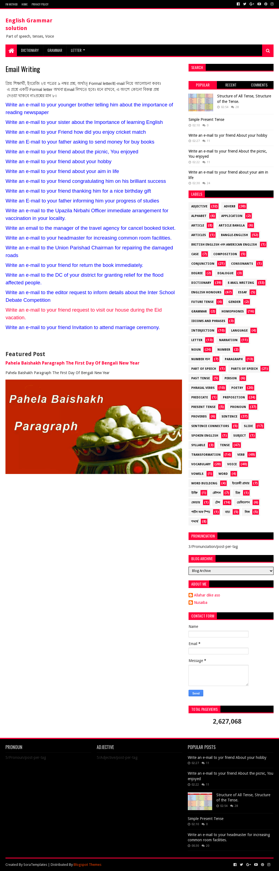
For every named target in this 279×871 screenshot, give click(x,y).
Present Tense (203, 407)
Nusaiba (200, 602)
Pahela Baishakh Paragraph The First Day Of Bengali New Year (72, 363)
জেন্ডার (195, 502)
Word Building (204, 483)
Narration (228, 340)
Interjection (202, 330)
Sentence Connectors (210, 426)
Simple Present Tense (206, 119)
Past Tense (200, 378)
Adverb (229, 206)
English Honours (206, 292)
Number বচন (200, 359)
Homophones (233, 311)
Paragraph (234, 359)
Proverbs (199, 416)
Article (197, 225)
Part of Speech (203, 369)
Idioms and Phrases (208, 321)
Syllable (198, 445)
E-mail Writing (241, 283)
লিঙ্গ (247, 512)
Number (223, 349)
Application (231, 216)
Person (231, 378)
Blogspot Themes (87, 865)
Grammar (54, 50)
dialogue (225, 273)
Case (195, 254)
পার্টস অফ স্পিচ (200, 512)
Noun (196, 349)
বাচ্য (227, 512)
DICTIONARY (30, 50)
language (239, 330)
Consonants (242, 264)
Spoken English (204, 435)
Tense (225, 445)
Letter (76, 50)
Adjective (199, 206)
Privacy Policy (40, 4)
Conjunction (202, 264)
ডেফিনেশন (243, 502)
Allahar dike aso (207, 595)
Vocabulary (201, 464)
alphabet (199, 216)
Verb (241, 455)
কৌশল (217, 493)
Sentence (229, 416)
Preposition (234, 397)
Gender (234, 302)
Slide (248, 426)
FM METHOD (11, 4)
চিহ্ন (237, 493)
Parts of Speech (244, 369)
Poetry (237, 388)
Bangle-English (234, 235)
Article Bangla (232, 225)
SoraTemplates (35, 865)
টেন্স (217, 502)
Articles (198, 235)
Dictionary (201, 283)
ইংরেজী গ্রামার (240, 483)
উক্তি (194, 493)
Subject (239, 435)
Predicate (199, 397)
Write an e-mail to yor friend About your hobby (228, 135)
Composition (225, 254)
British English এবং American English (224, 244)
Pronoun (238, 407)
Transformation (206, 455)
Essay (242, 292)
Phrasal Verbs (203, 388)
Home (25, 4)
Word (223, 474)
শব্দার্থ (194, 521)
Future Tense (202, 302)
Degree (197, 273)
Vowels (197, 474)
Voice (232, 464)
